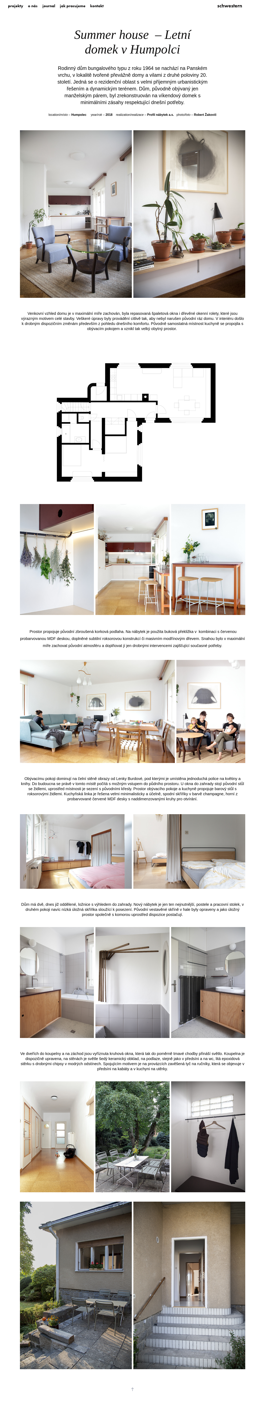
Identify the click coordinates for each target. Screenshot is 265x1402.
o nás (33, 6)
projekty (15, 6)
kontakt (97, 6)
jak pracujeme (72, 6)
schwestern (229, 6)
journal (48, 6)
